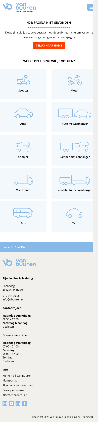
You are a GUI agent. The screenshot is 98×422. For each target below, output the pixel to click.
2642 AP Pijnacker (14, 289)
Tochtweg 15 (10, 286)
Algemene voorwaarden (18, 385)
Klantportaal (10, 380)
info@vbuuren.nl (13, 299)
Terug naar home (49, 45)
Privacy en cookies (14, 390)
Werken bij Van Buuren (17, 375)
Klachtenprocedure (15, 395)
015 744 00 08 (11, 296)
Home (6, 247)
